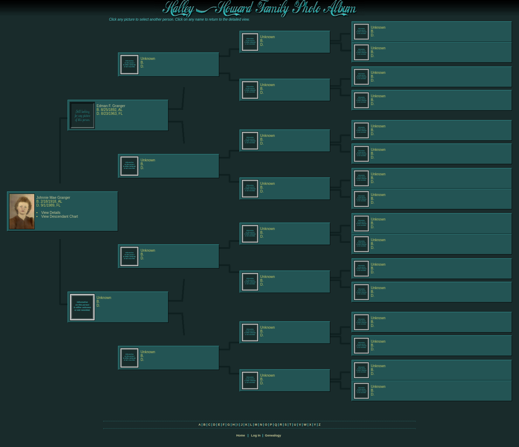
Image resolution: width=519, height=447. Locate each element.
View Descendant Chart (59, 216)
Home (240, 435)
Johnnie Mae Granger (53, 198)
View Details (51, 213)
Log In (256, 435)
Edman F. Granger (111, 106)
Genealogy (273, 435)
